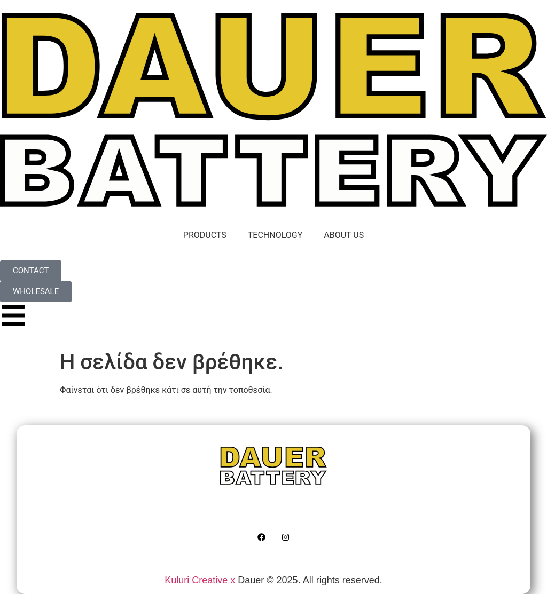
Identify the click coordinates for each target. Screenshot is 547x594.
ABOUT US (344, 235)
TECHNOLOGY (275, 235)
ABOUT (262, 511)
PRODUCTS (204, 235)
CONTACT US (327, 511)
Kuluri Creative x (200, 580)
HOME (129, 511)
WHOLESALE (404, 511)
